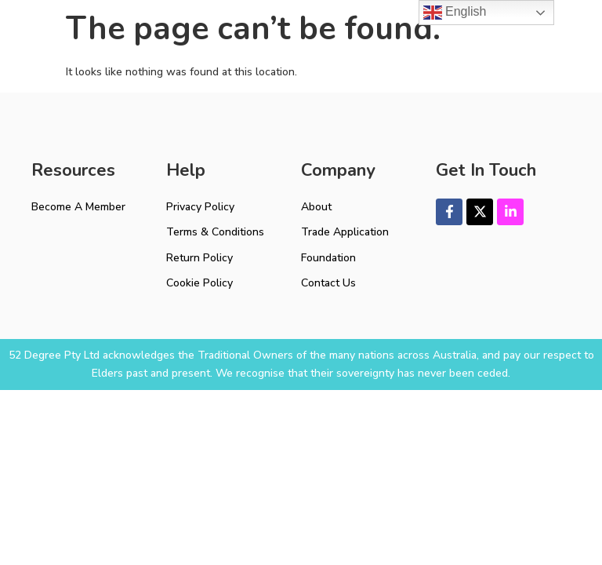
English (455, 12)
